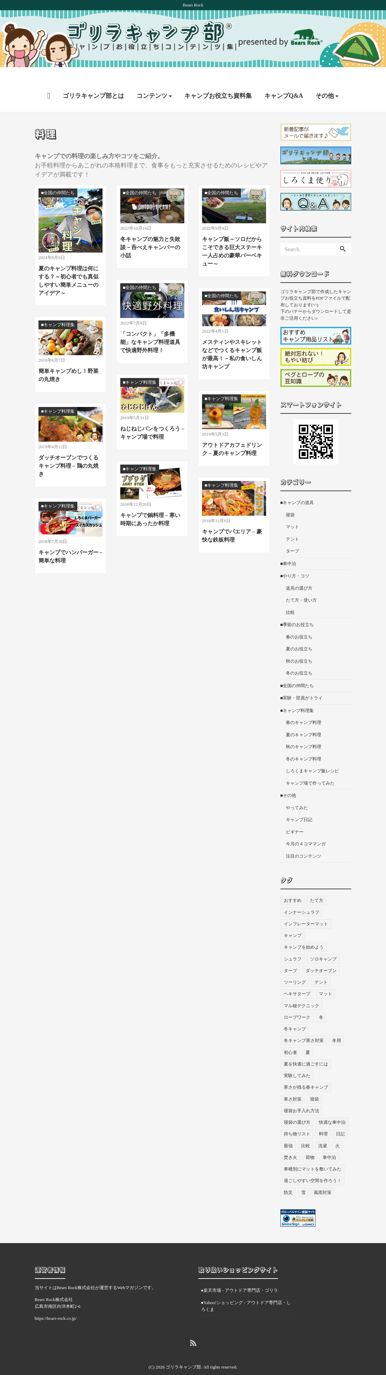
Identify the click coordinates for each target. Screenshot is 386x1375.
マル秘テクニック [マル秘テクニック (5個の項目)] (301, 992)
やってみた (297, 794)
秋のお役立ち (299, 647)
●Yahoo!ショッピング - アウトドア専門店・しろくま (246, 1293)
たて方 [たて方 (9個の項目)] (316, 887)
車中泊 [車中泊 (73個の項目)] (329, 1144)
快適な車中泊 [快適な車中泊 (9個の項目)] (332, 1109)
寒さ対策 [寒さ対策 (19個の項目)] (293, 1085)
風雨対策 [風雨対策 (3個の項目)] (322, 1179)
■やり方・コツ (295, 562)
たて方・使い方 (301, 586)
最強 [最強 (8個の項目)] (288, 1132)
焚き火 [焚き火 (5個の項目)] (290, 1144)
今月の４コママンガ (306, 830)
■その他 (288, 782)
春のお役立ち (299, 623)
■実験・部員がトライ (301, 684)
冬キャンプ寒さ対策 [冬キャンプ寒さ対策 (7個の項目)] (304, 1027)
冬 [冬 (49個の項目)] (321, 1004)
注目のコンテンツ (303, 842)
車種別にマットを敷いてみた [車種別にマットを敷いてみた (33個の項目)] (312, 1155)
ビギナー (295, 818)
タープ (292, 537)
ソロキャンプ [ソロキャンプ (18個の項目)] (323, 945)
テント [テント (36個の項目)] (321, 968)
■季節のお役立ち (297, 611)
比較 (290, 599)
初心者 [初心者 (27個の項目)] (290, 1039)
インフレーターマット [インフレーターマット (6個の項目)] (306, 910)
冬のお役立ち (299, 659)
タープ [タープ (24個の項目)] (290, 957)
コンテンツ (152, 82)
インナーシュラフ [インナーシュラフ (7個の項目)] (301, 899)
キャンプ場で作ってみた (310, 769)
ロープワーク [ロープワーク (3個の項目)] (297, 1004)
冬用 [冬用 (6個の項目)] (336, 1027)
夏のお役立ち (299, 635)
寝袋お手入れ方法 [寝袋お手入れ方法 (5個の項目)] (301, 1097)
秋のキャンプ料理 (303, 733)
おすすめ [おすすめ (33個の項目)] (293, 887)
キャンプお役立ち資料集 (218, 82)
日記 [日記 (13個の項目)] (340, 1120)
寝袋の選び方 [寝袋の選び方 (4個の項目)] (297, 1109)
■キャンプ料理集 (297, 697)
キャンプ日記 (299, 806)
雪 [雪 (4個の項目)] (303, 1179)
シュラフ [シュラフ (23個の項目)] (293, 945)
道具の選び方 (299, 574)
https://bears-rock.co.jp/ (56, 1305)
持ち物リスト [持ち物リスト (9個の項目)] (297, 1120)
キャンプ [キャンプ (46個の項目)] (293, 922)
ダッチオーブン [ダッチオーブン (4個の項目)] (321, 957)
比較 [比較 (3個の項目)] (305, 1132)
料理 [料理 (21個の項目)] (323, 1120)
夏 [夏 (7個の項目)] (308, 1039)
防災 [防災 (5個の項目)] (288, 1179)
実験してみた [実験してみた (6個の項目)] (297, 1062)
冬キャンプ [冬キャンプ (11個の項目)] (295, 1015)
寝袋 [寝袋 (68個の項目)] (314, 1085)
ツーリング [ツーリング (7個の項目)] (295, 968)
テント (292, 525)
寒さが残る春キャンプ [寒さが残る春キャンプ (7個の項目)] (306, 1074)
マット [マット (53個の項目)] (325, 980)
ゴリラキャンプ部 (183, 1353)
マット (292, 513)
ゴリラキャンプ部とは (93, 82)
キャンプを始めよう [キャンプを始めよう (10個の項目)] (304, 934)
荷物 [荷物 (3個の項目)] (310, 1144)
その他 (324, 82)
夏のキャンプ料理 (303, 721)
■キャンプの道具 (297, 489)
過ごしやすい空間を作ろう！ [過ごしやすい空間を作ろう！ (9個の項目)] (312, 1167)
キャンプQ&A (283, 82)
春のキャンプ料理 (303, 709)
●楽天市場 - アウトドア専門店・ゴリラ (239, 1277)
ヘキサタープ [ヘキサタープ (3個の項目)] (297, 980)
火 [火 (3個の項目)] (337, 1132)
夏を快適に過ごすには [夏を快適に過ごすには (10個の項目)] (306, 1050)
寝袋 (290, 501)
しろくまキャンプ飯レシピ (312, 757)
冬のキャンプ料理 (303, 745)
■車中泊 (288, 550)
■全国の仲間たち (297, 672)
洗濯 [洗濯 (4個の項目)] (322, 1132)
